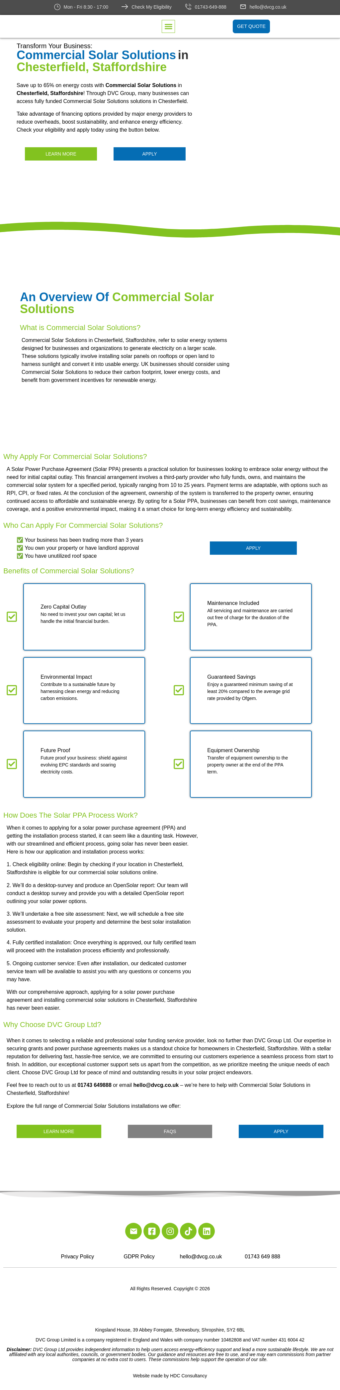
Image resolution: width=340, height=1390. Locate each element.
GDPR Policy (139, 1256)
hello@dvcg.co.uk (268, 7)
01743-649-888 (210, 7)
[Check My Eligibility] (125, 6)
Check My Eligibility (151, 7)
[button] (168, 27)
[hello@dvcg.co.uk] (243, 6)
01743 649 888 (262, 1256)
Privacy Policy (77, 1256)
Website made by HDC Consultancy (170, 1375)
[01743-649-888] (188, 6)
